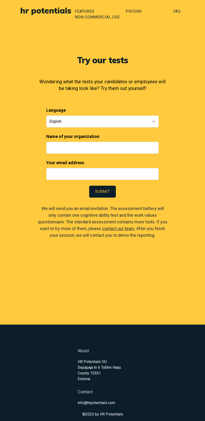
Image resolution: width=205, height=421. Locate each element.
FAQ (177, 11)
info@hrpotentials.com (96, 402)
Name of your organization (72, 136)
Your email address (65, 162)
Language (56, 110)
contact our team (118, 228)
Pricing (134, 11)
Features (84, 11)
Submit (102, 191)
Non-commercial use (97, 17)
